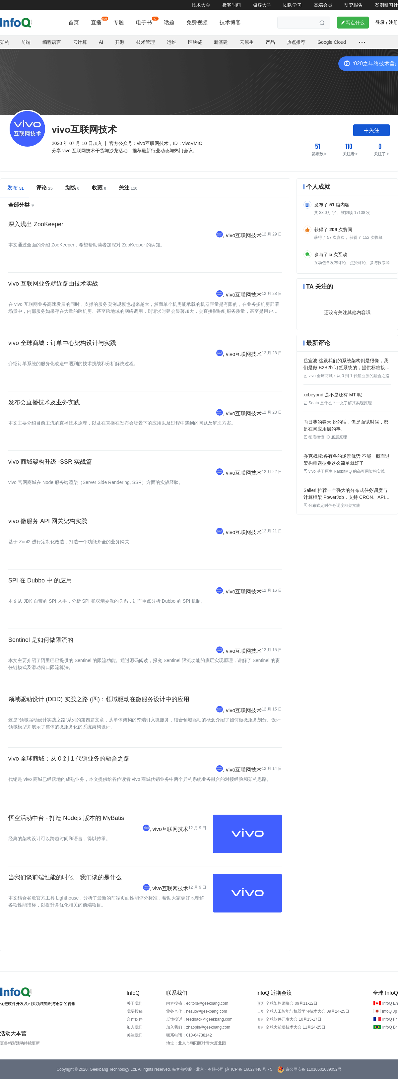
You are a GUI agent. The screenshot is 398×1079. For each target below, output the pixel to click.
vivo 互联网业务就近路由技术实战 (53, 283)
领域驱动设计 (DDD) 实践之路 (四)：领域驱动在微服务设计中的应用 (98, 699)
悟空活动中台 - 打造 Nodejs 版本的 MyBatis (66, 818)
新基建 (221, 42)
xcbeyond (313, 394)
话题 (169, 22)
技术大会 (201, 5)
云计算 (80, 42)
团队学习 (292, 5)
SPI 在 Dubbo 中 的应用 (40, 580)
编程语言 (51, 42)
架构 (4, 42)
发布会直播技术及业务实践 (44, 402)
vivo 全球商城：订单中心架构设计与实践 (62, 343)
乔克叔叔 (312, 456)
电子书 (144, 22)
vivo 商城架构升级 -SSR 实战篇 (50, 461)
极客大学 (262, 5)
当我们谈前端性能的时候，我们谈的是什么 (65, 877)
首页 (73, 22)
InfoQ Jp (389, 1011)
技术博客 (230, 22)
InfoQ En (390, 1003)
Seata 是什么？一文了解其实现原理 (337, 403)
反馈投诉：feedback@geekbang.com (199, 1019)
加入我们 (135, 1027)
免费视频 (197, 22)
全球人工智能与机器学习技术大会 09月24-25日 (307, 1011)
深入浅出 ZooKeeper (35, 224)
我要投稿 (135, 1011)
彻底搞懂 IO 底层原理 (325, 437)
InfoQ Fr (389, 1019)
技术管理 (145, 42)
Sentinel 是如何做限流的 (40, 640)
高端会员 (323, 5)
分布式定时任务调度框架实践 (331, 505)
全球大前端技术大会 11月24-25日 (295, 1027)
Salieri (309, 490)
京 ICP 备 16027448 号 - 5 (249, 1069)
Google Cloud (331, 42)
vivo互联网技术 (244, 235)
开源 (119, 42)
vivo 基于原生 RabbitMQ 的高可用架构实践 (344, 471)
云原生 (247, 42)
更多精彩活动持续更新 (20, 1043)
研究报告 (353, 5)
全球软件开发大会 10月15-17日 (293, 1019)
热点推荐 (296, 42)
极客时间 (231, 5)
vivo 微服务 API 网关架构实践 (47, 521)
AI (101, 42)
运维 (171, 42)
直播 (96, 22)
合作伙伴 (135, 1019)
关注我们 (135, 1035)
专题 (118, 22)
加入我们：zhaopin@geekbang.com (198, 1027)
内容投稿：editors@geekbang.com (197, 1003)
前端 (26, 42)
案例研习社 (386, 5)
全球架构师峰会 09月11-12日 (291, 1003)
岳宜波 (310, 360)
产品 (270, 42)
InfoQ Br (389, 1027)
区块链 (195, 42)
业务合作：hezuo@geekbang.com (196, 1011)
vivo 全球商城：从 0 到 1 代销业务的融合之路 (68, 758)
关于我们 (135, 1003)
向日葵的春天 (317, 422)
